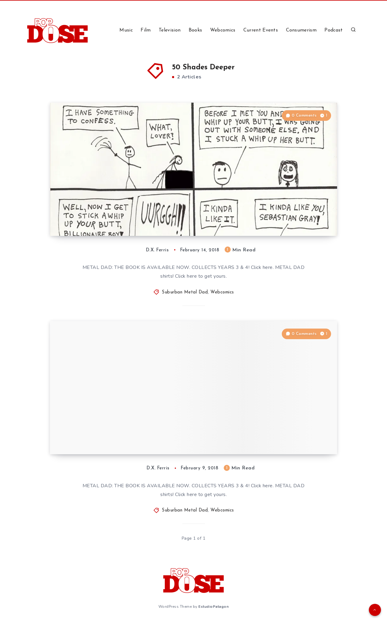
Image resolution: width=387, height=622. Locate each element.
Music (126, 30)
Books (195, 30)
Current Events (260, 30)
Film (146, 30)
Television (169, 30)
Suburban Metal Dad (185, 292)
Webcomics (223, 30)
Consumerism (301, 30)
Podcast (333, 30)
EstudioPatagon (213, 606)
